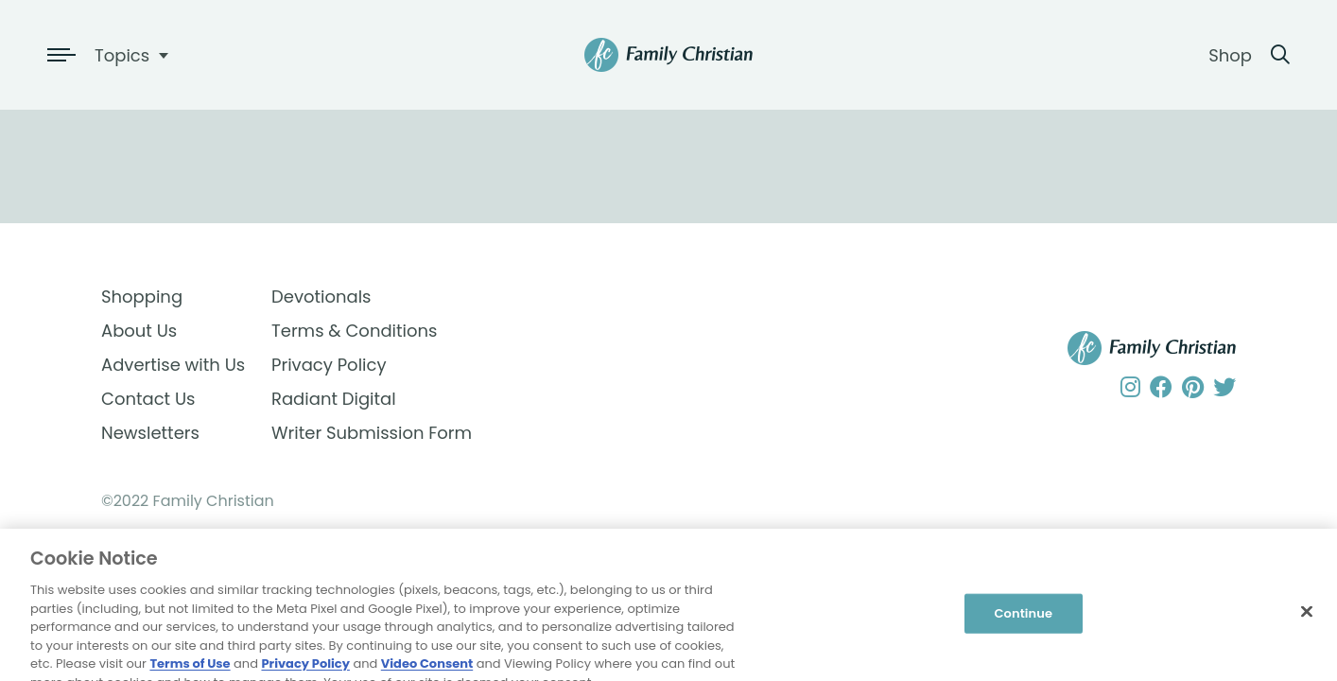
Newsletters (150, 433)
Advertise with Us (173, 364)
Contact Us (148, 398)
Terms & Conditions (354, 330)
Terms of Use (189, 671)
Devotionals (321, 296)
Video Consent (427, 671)
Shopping (141, 296)
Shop (1230, 55)
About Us (139, 330)
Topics (122, 55)
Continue (1023, 621)
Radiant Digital (333, 398)
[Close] (1307, 619)
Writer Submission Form (356, 433)
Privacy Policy (329, 364)
